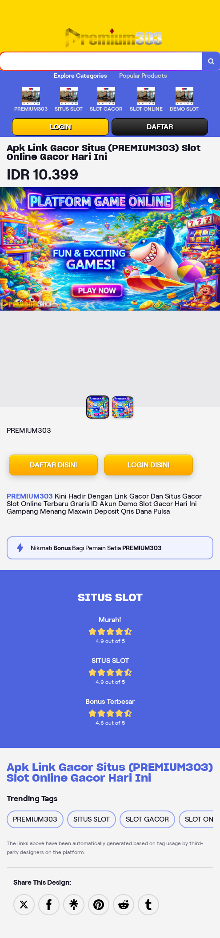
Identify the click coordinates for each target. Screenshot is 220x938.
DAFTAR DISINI (53, 465)
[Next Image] (213, 298)
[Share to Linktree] (73, 904)
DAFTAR (160, 127)
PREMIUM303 (30, 496)
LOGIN (60, 127)
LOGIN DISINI (148, 465)
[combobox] (101, 61)
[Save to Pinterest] (98, 904)
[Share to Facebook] (49, 904)
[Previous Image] (7, 298)
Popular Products (143, 75)
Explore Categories (80, 75)
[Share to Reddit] (123, 904)
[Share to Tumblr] (148, 904)
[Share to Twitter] (24, 904)
